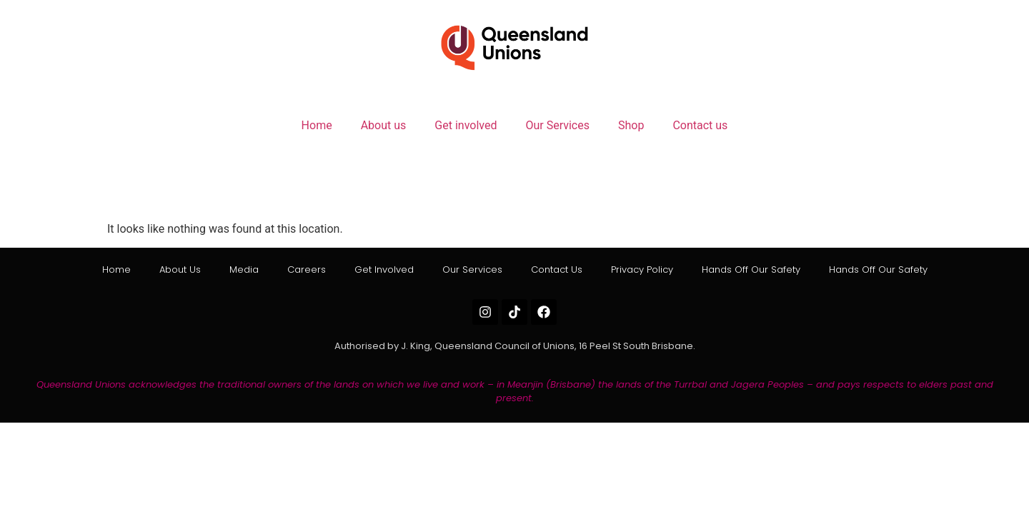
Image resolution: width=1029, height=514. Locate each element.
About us (384, 125)
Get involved (465, 125)
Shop (631, 125)
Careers (306, 269)
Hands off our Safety (751, 269)
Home (317, 125)
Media (244, 269)
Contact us (699, 125)
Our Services (557, 125)
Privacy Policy (642, 269)
